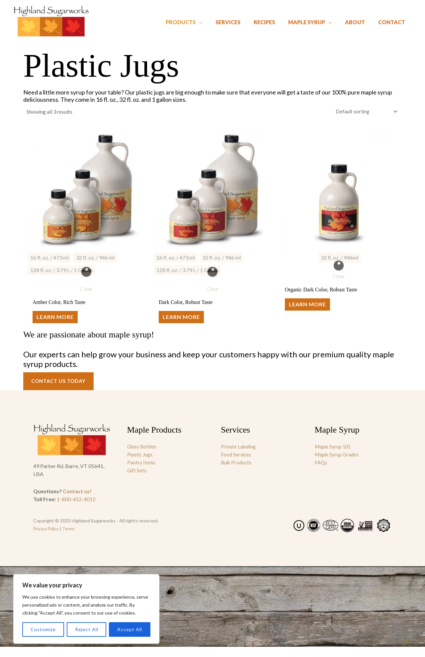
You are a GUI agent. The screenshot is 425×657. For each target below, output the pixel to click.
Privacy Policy (47, 539)
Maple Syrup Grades (338, 464)
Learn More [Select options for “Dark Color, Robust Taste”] (185, 323)
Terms (71, 539)
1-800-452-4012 (76, 509)
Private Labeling (239, 456)
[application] (217, 20)
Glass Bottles (142, 456)
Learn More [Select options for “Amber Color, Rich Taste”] (59, 323)
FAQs (321, 472)
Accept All (129, 629)
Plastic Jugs (140, 464)
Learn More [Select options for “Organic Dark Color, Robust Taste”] (311, 310)
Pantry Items (141, 472)
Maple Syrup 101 (334, 456)
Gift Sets (137, 480)
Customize (43, 629)
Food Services (236, 464)
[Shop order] (362, 112)
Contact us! (77, 501)
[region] (86, 609)
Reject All (86, 629)
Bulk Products (237, 472)
